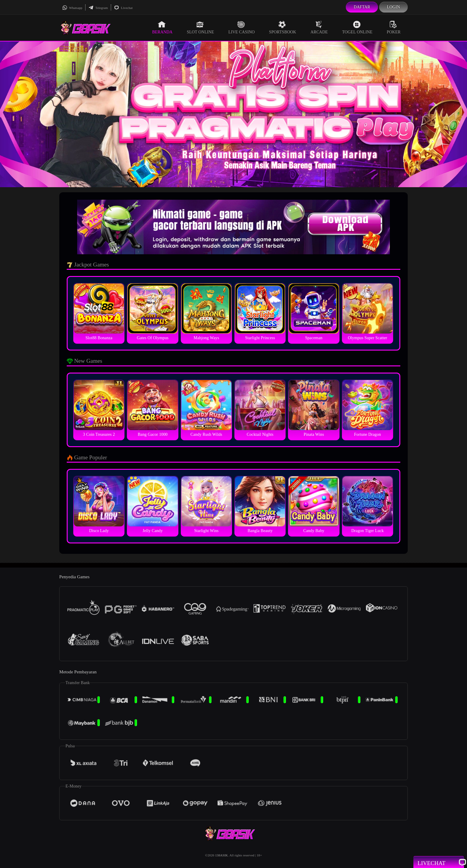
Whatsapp (72, 8)
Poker (394, 27)
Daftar (362, 7)
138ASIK (221, 855)
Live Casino (241, 27)
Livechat (123, 8)
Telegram (98, 8)
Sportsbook (282, 27)
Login (393, 7)
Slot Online (200, 27)
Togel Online (357, 27)
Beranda (162, 27)
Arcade (319, 27)
